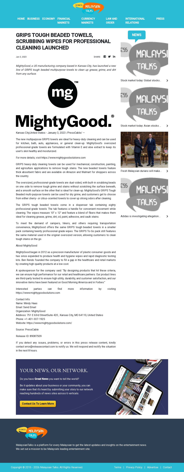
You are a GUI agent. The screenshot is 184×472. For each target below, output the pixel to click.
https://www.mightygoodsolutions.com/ (49, 323)
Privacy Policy (134, 467)
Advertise (152, 467)
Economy (48, 18)
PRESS (160, 18)
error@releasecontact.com (40, 346)
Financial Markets (63, 20)
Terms (117, 467)
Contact (167, 467)
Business (33, 18)
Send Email (29, 307)
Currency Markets (88, 20)
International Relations (135, 20)
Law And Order (111, 20)
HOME (21, 18)
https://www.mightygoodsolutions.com (63, 157)
